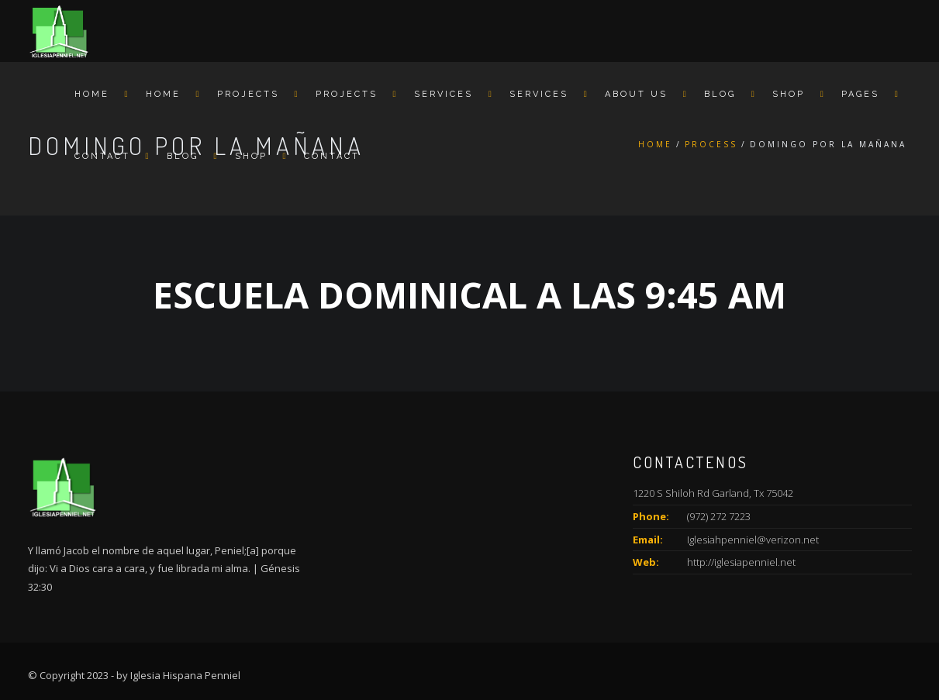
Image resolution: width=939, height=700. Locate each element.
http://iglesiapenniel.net (741, 562)
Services (443, 94)
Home (91, 94)
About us (636, 94)
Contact (102, 156)
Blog (720, 94)
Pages (860, 94)
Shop (788, 94)
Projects (248, 94)
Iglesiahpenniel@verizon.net (753, 540)
